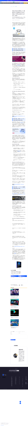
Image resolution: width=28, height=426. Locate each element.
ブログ (13, 6)
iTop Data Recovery (11, 381)
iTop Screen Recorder (11, 378)
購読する (17, 370)
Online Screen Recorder (11, 385)
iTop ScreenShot (12, 380)
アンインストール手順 (22, 386)
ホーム (11, 6)
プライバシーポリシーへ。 (5, 424)
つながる (26, 377)
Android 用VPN (15, 380)
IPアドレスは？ (19, 378)
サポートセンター (22, 379)
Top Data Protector (11, 382)
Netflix (21, 122)
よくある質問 (22, 380)
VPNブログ (19, 379)
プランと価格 (11, 386)
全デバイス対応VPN (15, 383)
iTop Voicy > (20, 0)
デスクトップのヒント (19, 381)
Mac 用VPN (16, 378)
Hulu (22, 122)
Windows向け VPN (13, 299)
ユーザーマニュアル (22, 382)
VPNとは (19, 377)
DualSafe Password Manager (11, 383)
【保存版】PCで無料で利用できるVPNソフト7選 (19, 246)
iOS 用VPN (15, 379)
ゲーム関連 (16, 6)
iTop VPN (15, 253)
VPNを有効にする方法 (22, 384)
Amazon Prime (15, 193)
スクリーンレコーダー (19, 383)
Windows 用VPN (16, 377)
